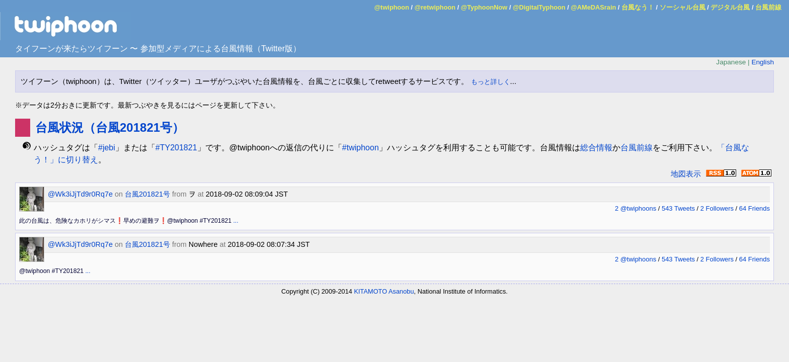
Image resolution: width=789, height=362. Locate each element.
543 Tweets (678, 208)
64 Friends (754, 208)
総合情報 (596, 147)
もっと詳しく (490, 81)
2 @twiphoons (635, 208)
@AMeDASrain (593, 7)
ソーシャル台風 (682, 7)
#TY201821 (176, 147)
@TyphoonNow (484, 7)
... (235, 220)
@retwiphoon (435, 7)
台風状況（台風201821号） (109, 127)
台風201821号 (147, 194)
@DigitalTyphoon (539, 7)
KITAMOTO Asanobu (384, 291)
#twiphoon (360, 147)
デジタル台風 (730, 7)
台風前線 (768, 7)
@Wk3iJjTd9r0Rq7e (80, 194)
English (762, 62)
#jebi (106, 147)
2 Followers (717, 208)
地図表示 (686, 173)
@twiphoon (391, 7)
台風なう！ (637, 7)
